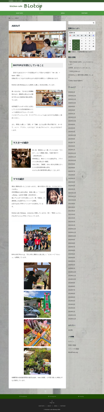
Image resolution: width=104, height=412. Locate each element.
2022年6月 (71, 175)
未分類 (70, 330)
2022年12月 (72, 153)
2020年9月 (71, 239)
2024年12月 (72, 117)
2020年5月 (71, 254)
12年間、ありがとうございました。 (80, 68)
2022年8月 (71, 167)
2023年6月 (71, 146)
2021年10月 (72, 200)
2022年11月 (72, 157)
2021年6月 (71, 207)
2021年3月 (71, 218)
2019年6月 (71, 293)
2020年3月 (71, 261)
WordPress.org (73, 352)
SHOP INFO (19, 13)
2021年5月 (71, 211)
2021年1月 (71, 225)
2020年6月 (71, 250)
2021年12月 (72, 193)
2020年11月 (72, 232)
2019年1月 (71, 311)
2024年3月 (71, 131)
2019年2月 (71, 308)
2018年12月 (72, 315)
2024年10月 (72, 121)
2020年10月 (72, 236)
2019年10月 (72, 279)
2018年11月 (72, 319)
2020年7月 (71, 247)
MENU (63, 13)
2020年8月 (71, 243)
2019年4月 (71, 301)
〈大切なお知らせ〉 (74, 71)
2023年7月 (71, 142)
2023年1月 (71, 149)
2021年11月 (72, 196)
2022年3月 (71, 185)
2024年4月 (71, 128)
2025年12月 (72, 96)
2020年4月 (71, 257)
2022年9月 (71, 164)
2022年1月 (71, 189)
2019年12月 (72, 272)
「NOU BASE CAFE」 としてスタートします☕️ (80, 63)
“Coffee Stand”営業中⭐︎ (75, 80)
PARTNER (84, 13)
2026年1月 (71, 92)
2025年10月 (72, 103)
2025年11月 (72, 99)
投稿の (72, 345)
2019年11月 (72, 275)
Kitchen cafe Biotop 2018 (52, 409)
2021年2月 (71, 221)
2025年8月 (71, 110)
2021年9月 (71, 203)
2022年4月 (71, 182)
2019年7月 (71, 290)
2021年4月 (71, 214)
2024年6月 (71, 124)
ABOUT (41, 13)
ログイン (71, 341)
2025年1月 (71, 113)
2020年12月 (72, 229)
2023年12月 (72, 135)
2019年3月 (71, 304)
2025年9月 (71, 106)
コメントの (73, 349)
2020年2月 (71, 265)
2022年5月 (71, 178)
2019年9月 (71, 283)
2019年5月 (71, 297)
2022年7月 (71, 171)
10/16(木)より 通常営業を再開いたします (80, 76)
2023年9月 (71, 139)
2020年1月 (71, 268)
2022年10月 (72, 160)
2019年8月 (71, 286)
